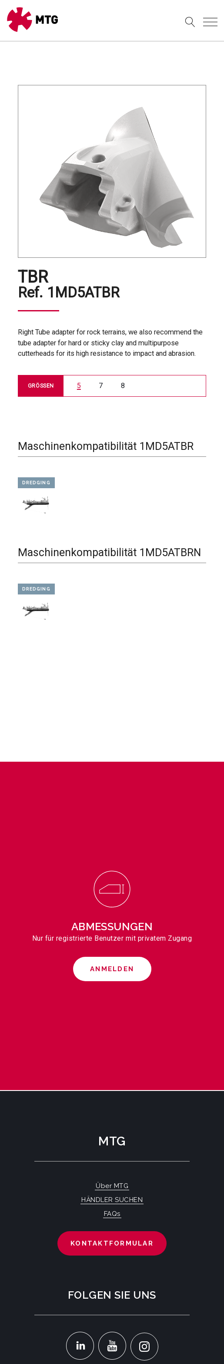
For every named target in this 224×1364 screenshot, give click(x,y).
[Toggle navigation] (210, 22)
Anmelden (112, 969)
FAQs (112, 1214)
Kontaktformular (112, 1243)
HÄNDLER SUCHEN (112, 1200)
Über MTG (112, 1186)
